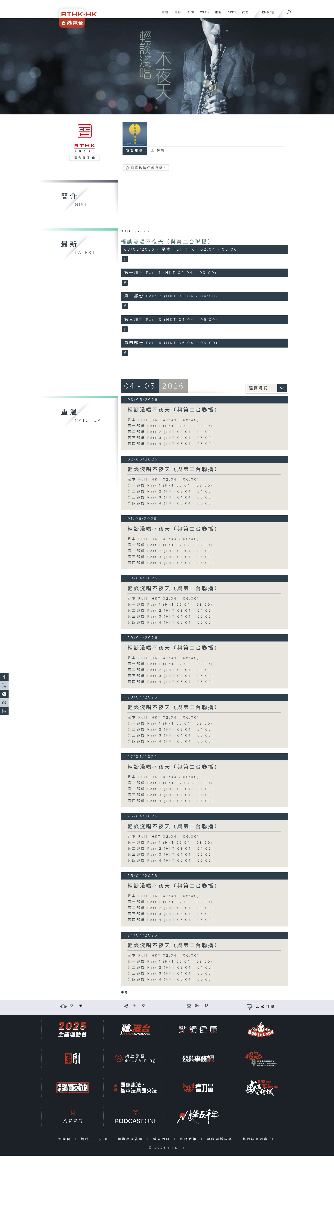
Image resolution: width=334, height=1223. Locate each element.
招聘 (86, 1139)
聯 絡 (202, 1006)
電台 (176, 14)
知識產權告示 (131, 1139)
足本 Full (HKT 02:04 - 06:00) (163, 420)
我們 (244, 14)
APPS (230, 14)
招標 (104, 1139)
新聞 (189, 14)
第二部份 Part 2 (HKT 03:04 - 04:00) (170, 432)
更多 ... (126, 993)
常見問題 (162, 1139)
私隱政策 (189, 1139)
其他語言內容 (256, 1139)
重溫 (217, 14)
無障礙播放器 (221, 1139)
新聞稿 (65, 1139)
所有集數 (135, 151)
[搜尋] (289, 10)
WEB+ (203, 14)
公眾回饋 (265, 1007)
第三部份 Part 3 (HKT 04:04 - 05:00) (170, 438)
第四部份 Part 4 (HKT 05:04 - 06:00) (170, 444)
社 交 (139, 1006)
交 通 (76, 1006)
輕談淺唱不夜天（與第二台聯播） (167, 242)
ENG (265, 12)
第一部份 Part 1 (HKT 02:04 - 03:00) (170, 426)
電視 (163, 14)
